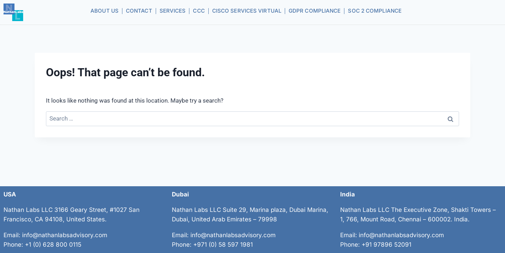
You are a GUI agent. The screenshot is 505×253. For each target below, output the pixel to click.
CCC (198, 10)
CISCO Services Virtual (246, 10)
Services (173, 10)
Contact (139, 10)
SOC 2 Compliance (375, 10)
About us (104, 10)
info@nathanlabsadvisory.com (64, 235)
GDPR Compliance (315, 10)
